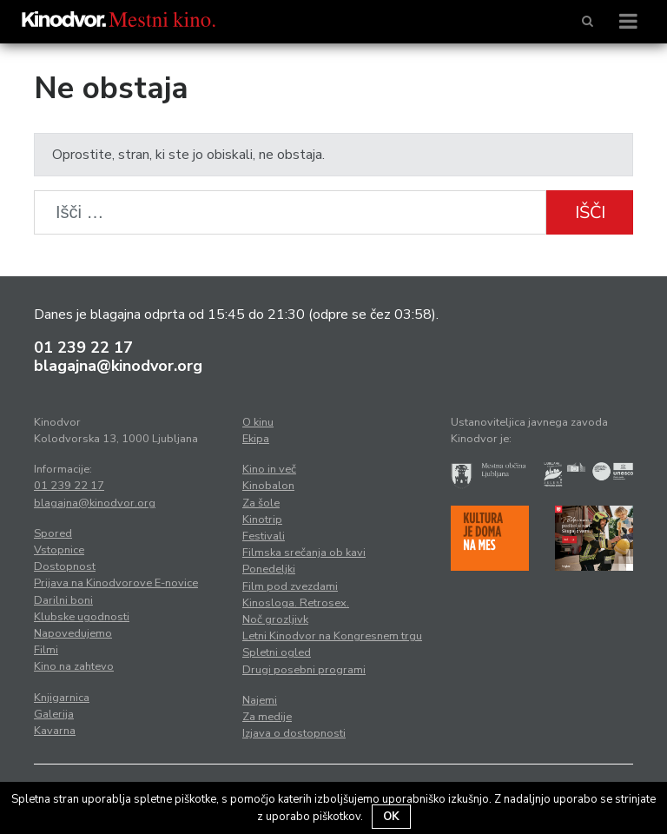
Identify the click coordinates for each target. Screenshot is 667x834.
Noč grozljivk (275, 619)
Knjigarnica (61, 697)
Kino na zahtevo (74, 666)
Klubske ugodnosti (81, 617)
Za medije (267, 717)
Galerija (54, 714)
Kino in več (269, 469)
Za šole (261, 503)
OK (391, 816)
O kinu (258, 422)
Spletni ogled (276, 652)
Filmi (46, 650)
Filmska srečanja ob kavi (304, 552)
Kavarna (55, 730)
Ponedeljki (268, 569)
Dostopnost (65, 566)
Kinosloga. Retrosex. (295, 603)
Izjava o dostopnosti (294, 733)
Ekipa (255, 439)
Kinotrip (262, 519)
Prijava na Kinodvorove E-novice (116, 583)
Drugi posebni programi (304, 670)
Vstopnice (59, 550)
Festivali (263, 536)
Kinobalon (268, 485)
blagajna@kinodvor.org (118, 365)
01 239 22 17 (83, 347)
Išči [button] (590, 212)
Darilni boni (63, 600)
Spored (53, 533)
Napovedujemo (73, 633)
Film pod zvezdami (290, 586)
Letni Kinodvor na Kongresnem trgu (332, 636)
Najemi (259, 700)
